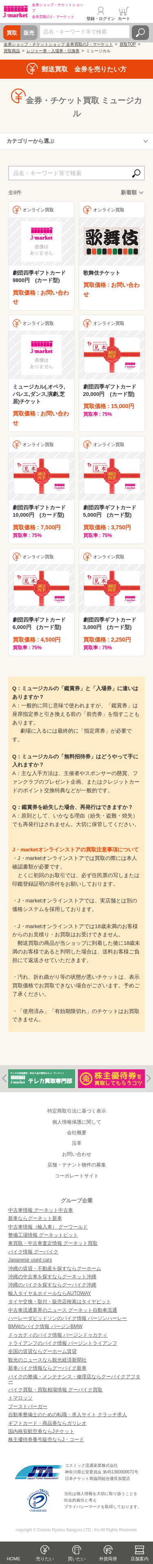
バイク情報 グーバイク (33, 1252)
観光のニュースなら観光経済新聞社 (47, 1360)
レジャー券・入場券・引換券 (53, 51)
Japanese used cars (30, 1260)
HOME (13, 1558)
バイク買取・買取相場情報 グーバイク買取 (55, 1390)
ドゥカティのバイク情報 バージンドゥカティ (57, 1335)
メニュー (142, 14)
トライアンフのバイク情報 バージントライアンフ (62, 1343)
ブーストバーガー (27, 1406)
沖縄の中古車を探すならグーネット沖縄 (52, 1277)
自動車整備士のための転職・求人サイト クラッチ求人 (67, 1414)
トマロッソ (20, 1398)
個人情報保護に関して (76, 1122)
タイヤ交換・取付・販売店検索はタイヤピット (59, 1301)
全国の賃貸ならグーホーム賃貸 (42, 1351)
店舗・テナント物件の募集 (76, 1165)
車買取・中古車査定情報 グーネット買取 (53, 1243)
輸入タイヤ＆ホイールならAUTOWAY (49, 1293)
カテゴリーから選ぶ (30, 141)
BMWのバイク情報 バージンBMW (45, 1326)
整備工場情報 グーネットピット (43, 1235)
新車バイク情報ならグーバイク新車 (47, 1368)
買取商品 (12, 51)
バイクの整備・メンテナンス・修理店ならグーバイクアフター (74, 1379)
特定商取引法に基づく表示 (76, 1111)
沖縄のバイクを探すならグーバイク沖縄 (52, 1285)
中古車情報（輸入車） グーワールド (48, 1227)
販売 (29, 33)
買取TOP (128, 44)
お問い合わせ (76, 1154)
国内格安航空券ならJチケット (41, 1431)
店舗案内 (140, 1558)
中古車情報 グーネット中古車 (40, 1210)
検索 (140, 32)
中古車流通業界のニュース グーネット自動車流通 (62, 1310)
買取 (12, 33)
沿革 (77, 1143)
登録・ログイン (100, 18)
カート (124, 18)
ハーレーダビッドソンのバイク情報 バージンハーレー (67, 1318)
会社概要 (76, 1132)
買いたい (77, 1558)
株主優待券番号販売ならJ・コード (46, 1439)
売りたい (45, 1558)
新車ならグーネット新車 (35, 1218)
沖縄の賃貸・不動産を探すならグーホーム (54, 1268)
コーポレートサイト (77, 1176)
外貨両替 (108, 1558)
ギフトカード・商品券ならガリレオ (47, 1423)
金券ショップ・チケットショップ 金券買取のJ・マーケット (58, 44)
